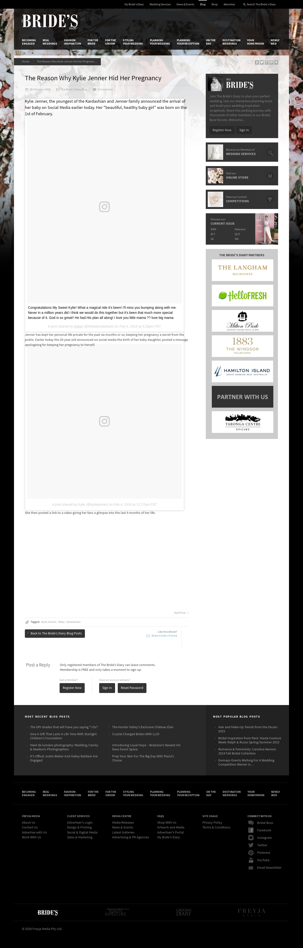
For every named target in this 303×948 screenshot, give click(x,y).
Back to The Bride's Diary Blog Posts (54, 633)
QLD (237, 234)
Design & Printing (79, 827)
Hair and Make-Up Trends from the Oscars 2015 (247, 729)
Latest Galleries (123, 832)
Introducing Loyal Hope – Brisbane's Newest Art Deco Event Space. (146, 747)
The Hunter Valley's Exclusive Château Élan (142, 727)
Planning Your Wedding (160, 42)
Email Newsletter (265, 868)
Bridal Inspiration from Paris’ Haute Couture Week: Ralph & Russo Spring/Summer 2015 (249, 740)
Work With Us (31, 837)
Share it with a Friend (164, 636)
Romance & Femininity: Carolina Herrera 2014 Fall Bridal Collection (247, 751)
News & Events (185, 4)
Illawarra (240, 229)
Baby (61, 622)
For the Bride (93, 42)
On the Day (211, 42)
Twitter (257, 845)
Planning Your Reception (188, 42)
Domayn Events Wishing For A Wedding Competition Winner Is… (246, 762)
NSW (213, 229)
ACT (213, 234)
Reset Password (132, 688)
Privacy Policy (212, 822)
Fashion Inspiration (72, 42)
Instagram (260, 838)
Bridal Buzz (260, 823)
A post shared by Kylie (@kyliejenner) (80, 504)
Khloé (78, 326)
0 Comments (103, 90)
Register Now (72, 688)
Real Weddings (50, 42)
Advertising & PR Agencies (130, 837)
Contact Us (30, 827)
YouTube (258, 860)
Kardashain (74, 622)
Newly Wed (275, 42)
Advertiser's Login (80, 822)
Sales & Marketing (79, 837)
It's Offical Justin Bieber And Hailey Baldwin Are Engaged (64, 758)
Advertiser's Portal (170, 832)
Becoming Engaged (29, 42)
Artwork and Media (170, 827)
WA (236, 239)
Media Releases (123, 822)
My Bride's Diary (134, 4)
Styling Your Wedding (133, 42)
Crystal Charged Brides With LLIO (135, 734)
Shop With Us (166, 822)
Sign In (107, 688)
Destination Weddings (231, 42)
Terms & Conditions (216, 827)
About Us (28, 822)
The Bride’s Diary (49, 22)
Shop (214, 4)
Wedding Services (160, 4)
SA (212, 239)
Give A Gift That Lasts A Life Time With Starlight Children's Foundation (63, 736)
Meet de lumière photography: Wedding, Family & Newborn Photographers (64, 747)
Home (25, 61)
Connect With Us (260, 816)
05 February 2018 (37, 90)
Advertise (229, 4)
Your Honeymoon (255, 42)
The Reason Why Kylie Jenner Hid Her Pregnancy (68, 61)
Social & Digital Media (82, 832)
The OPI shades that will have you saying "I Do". (64, 727)
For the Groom (110, 42)
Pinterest (259, 853)
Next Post (181, 613)
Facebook (259, 830)
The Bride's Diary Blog (71, 90)
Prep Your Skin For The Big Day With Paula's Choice (143, 758)
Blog (203, 4)
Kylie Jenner (48, 622)
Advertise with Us (34, 832)
